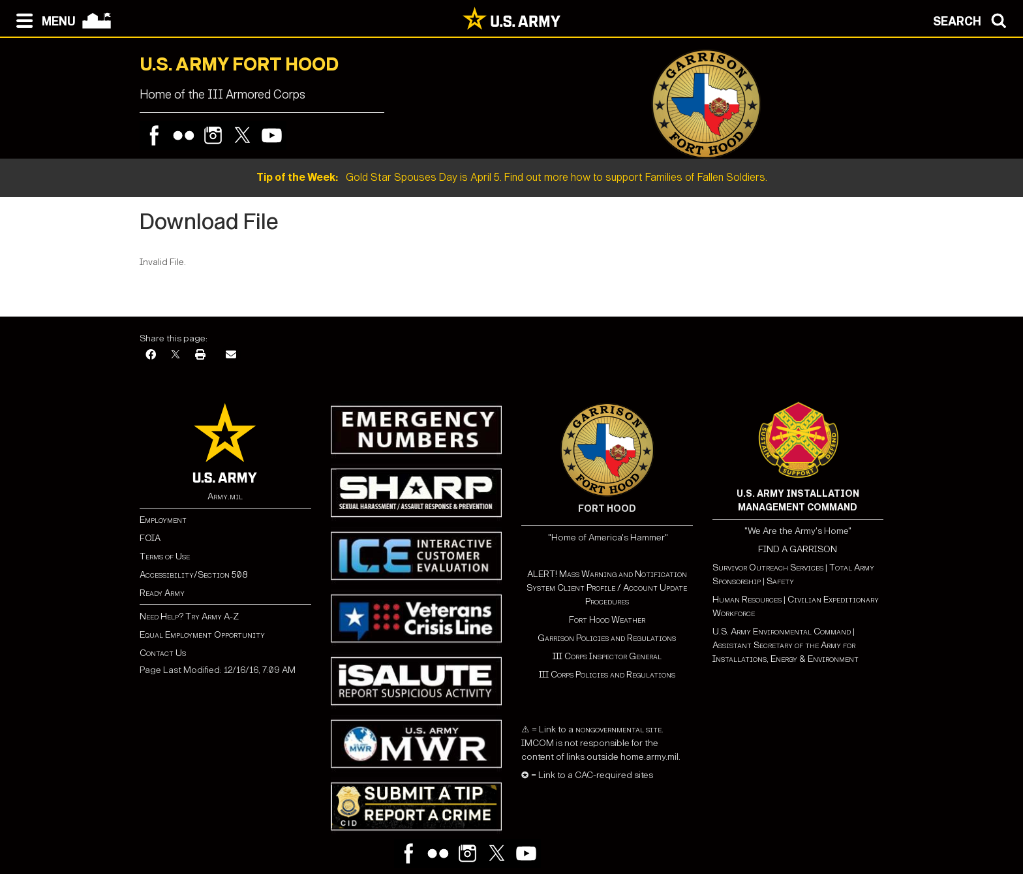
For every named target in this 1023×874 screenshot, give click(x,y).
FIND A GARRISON (797, 549)
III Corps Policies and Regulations (607, 674)
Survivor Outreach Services (767, 567)
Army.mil (225, 496)
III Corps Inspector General (607, 656)
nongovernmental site (617, 729)
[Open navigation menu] (43, 19)
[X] (175, 355)
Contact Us (163, 653)
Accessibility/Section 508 (193, 574)
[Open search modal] (973, 19)
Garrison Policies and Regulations (607, 638)
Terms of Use (165, 556)
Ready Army (162, 593)
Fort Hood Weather (607, 619)
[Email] (231, 355)
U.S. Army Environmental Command (781, 631)
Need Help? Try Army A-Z (189, 616)
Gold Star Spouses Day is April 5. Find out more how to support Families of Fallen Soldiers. (511, 177)
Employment (163, 519)
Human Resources (747, 599)
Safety (780, 581)
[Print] (200, 355)
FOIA (150, 538)
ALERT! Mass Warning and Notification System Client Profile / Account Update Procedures (607, 588)
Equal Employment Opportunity (202, 634)
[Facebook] (151, 355)
